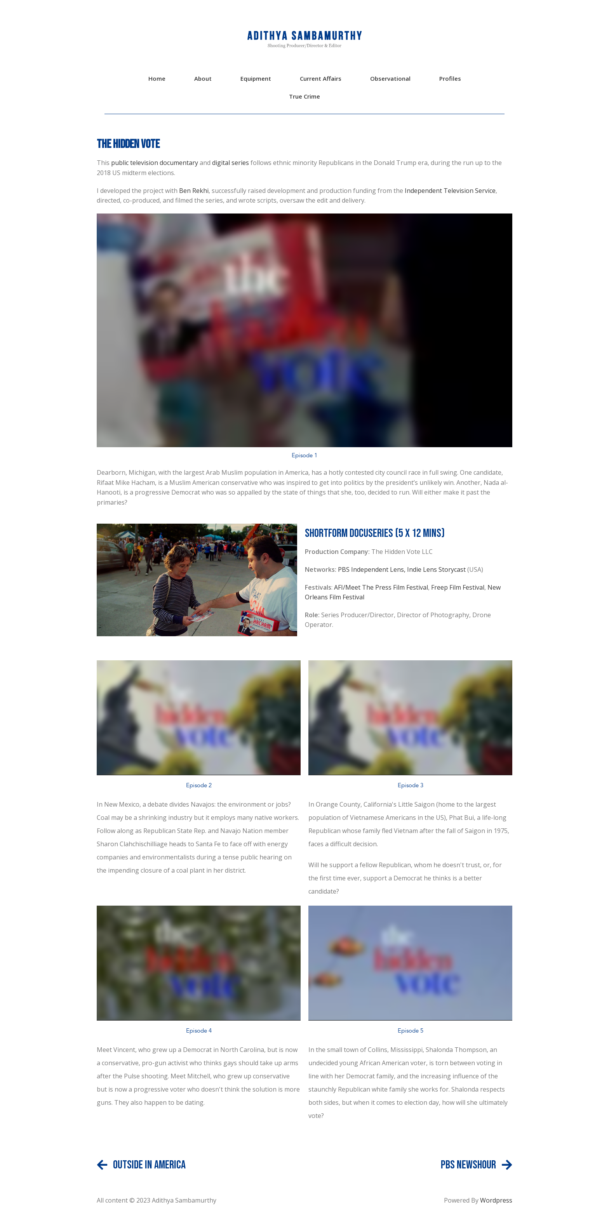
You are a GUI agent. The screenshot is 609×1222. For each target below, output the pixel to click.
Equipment (255, 78)
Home (156, 78)
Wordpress (495, 1200)
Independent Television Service (450, 190)
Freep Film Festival (457, 587)
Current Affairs (320, 78)
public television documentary (154, 162)
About (203, 78)
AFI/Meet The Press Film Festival (381, 587)
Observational (390, 78)
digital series (230, 162)
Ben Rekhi (194, 190)
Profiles (450, 78)
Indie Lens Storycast (437, 569)
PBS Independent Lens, (372, 569)
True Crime (304, 96)
